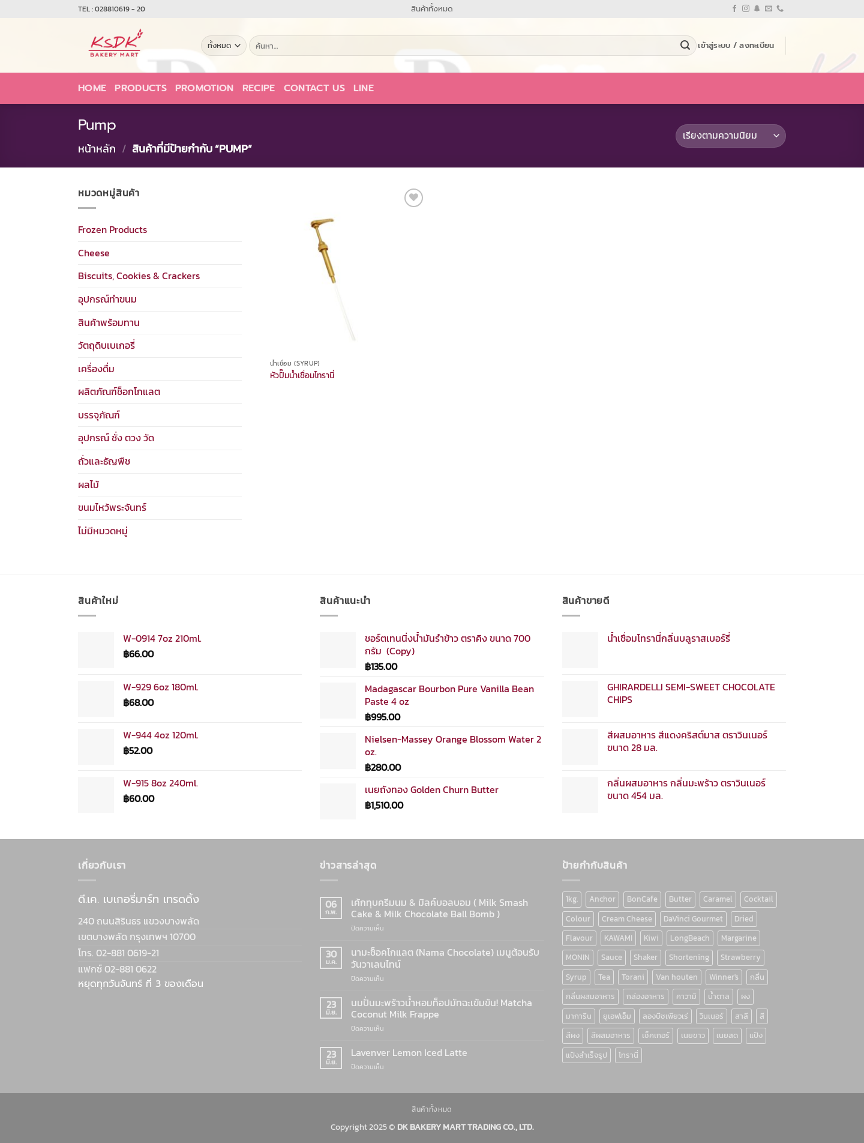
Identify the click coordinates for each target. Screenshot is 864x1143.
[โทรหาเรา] (780, 9)
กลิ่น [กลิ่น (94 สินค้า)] (757, 977)
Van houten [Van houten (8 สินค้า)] (677, 977)
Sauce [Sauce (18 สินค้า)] (611, 957)
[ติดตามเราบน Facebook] (734, 9)
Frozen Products (112, 229)
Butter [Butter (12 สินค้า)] (680, 899)
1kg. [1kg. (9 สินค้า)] (572, 899)
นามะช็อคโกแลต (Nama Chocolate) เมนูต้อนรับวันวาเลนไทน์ (445, 958)
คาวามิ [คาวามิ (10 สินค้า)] (686, 996)
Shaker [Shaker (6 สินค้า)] (646, 957)
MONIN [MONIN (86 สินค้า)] (578, 957)
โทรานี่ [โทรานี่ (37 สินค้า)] (628, 1055)
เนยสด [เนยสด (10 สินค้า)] (727, 1035)
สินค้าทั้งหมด (432, 8)
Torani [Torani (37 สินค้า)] (633, 977)
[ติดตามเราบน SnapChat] (757, 9)
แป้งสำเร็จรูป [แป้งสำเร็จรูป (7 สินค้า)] (586, 1055)
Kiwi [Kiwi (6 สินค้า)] (651, 938)
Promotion (204, 88)
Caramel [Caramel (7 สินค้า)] (718, 899)
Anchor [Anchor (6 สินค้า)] (602, 899)
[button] (736, 46)
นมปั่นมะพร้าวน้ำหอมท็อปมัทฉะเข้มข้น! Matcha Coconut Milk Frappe (441, 1008)
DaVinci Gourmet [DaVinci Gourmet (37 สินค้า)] (693, 918)
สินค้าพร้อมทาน (109, 322)
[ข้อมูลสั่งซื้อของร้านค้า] (731, 136)
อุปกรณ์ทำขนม (107, 299)
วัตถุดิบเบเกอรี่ (106, 345)
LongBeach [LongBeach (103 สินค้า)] (690, 938)
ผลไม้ (88, 484)
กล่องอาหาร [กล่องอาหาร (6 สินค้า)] (645, 996)
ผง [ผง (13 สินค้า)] (745, 996)
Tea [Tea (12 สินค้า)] (604, 977)
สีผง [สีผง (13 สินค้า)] (573, 1035)
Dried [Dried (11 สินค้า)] (744, 918)
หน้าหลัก (97, 148)
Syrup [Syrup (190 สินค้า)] (576, 977)
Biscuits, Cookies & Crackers (139, 275)
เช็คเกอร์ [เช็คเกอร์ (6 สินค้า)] (656, 1035)
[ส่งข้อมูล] (685, 45)
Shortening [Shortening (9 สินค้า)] (689, 957)
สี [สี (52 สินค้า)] (762, 1016)
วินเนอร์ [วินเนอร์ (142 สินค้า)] (712, 1016)
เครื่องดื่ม (96, 368)
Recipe (258, 88)
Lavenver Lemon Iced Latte (409, 1052)
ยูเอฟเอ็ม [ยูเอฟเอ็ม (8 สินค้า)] (617, 1016)
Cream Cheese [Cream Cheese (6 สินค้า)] (627, 918)
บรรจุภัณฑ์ (99, 415)
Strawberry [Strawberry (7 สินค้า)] (741, 957)
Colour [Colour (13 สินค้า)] (578, 918)
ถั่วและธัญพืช (104, 461)
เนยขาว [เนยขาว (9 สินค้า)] (693, 1035)
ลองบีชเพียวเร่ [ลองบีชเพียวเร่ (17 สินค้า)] (665, 1016)
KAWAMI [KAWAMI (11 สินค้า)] (618, 938)
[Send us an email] (768, 9)
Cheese (94, 252)
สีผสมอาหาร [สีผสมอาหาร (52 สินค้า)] (611, 1035)
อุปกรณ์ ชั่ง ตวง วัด (116, 437)
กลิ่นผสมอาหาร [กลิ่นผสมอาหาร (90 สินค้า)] (590, 996)
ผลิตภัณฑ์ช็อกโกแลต (119, 391)
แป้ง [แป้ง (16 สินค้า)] (756, 1035)
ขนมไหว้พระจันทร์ (112, 507)
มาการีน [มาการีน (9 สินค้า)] (579, 1016)
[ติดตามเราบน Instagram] (745, 9)
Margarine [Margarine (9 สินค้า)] (739, 938)
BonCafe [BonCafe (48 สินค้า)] (642, 899)
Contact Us (314, 88)
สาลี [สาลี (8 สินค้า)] (741, 1016)
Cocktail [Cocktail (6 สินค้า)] (758, 899)
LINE (363, 88)
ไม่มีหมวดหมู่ (103, 530)
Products (141, 88)
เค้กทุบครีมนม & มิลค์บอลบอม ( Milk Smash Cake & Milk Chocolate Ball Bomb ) (439, 908)
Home (92, 88)
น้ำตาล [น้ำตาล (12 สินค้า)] (719, 996)
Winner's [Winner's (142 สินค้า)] (724, 977)
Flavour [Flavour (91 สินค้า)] (579, 938)
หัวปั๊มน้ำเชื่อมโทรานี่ (302, 375)
